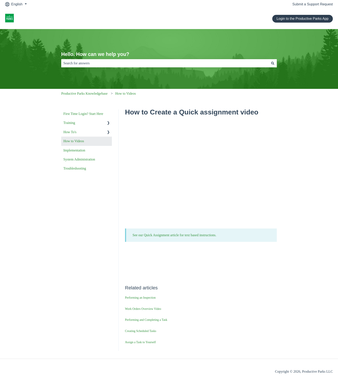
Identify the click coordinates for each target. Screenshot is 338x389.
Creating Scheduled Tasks (140, 331)
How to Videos (125, 93)
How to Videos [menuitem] (73, 141)
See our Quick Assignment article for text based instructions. (174, 235)
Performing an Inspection (140, 297)
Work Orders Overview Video (143, 308)
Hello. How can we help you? (95, 54)
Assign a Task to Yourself (140, 342)
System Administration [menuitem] (79, 159)
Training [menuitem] (69, 123)
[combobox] (165, 63)
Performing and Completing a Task (146, 319)
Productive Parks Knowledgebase (84, 93)
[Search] (273, 63)
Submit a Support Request (312, 4)
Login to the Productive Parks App (303, 18)
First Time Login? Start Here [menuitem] (83, 114)
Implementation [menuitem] (74, 150)
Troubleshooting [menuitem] (74, 168)
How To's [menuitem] (70, 132)
